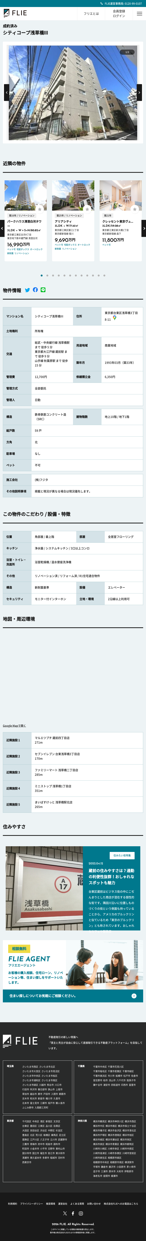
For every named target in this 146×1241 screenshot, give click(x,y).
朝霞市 (62, 1094)
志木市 (25, 1098)
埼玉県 (10, 1066)
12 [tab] (104, 275)
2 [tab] (47, 275)
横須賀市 (129, 1162)
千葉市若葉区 (114, 1071)
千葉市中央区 (100, 1067)
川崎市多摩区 (114, 1153)
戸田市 (46, 1094)
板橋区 (46, 1135)
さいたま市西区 (30, 1067)
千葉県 (81, 1066)
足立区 (62, 1135)
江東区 (41, 1126)
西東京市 (26, 1162)
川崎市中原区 (127, 1149)
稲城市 (53, 1158)
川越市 (42, 1085)
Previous (6, 92)
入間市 (54, 1094)
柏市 (105, 1080)
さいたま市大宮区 (31, 1071)
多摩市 (45, 1158)
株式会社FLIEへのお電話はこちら (121, 1204)
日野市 (51, 1149)
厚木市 (112, 1171)
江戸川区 (34, 1139)
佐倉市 (134, 1076)
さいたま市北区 (47, 1067)
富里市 (132, 1085)
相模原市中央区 (101, 1162)
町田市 (25, 1149)
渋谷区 (43, 1130)
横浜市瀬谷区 (112, 1139)
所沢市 (33, 1089)
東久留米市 (35, 1158)
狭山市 (51, 1089)
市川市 (111, 1076)
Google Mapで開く (14, 725)
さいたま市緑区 (30, 1085)
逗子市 (96, 1171)
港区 (42, 1121)
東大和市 (60, 1153)
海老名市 (97, 1176)
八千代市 (121, 1080)
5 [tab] (64, 275)
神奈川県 (82, 1121)
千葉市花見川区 (116, 1067)
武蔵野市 (62, 1139)
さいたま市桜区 (49, 1076)
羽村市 (61, 1158)
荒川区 (39, 1135)
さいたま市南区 (49, 1080)
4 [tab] (59, 275)
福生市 (43, 1153)
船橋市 (119, 1076)
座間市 (106, 1176)
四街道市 (115, 1085)
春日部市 (42, 1089)
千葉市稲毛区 (100, 1071)
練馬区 (54, 1135)
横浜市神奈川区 (116, 1121)
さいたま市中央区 (31, 1076)
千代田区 (26, 1121)
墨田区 (33, 1126)
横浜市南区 (111, 1126)
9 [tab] (87, 275)
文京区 (56, 1121)
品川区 (49, 1126)
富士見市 (34, 1103)
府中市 (41, 1144)
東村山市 (60, 1149)
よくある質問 (77, 1204)
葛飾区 (25, 1139)
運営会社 (62, 1204)
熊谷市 (50, 1085)
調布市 (56, 1144)
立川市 (53, 1139)
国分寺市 (26, 1153)
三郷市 (43, 1103)
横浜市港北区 (129, 1130)
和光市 (33, 1098)
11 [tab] (99, 275)
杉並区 (59, 1130)
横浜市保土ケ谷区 (127, 1126)
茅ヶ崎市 (131, 1167)
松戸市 (126, 1076)
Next (139, 92)
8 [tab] (82, 275)
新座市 (41, 1098)
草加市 (25, 1094)
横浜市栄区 (126, 1139)
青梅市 (33, 1144)
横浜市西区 (130, 1121)
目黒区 (56, 1126)
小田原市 (121, 1167)
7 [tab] (76, 275)
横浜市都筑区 (127, 1144)
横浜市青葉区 (112, 1144)
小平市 (43, 1149)
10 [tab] (93, 275)
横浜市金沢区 (114, 1130)
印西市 (124, 1085)
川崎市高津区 (100, 1153)
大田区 (25, 1130)
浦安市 (106, 1085)
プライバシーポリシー (31, 1204)
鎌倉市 (104, 1167)
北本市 (25, 1103)
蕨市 (40, 1094)
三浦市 (104, 1171)
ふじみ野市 (28, 1107)
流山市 (112, 1080)
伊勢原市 (128, 1171)
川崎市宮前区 (129, 1153)
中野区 (51, 1130)
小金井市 (34, 1149)
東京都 (10, 1121)
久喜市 (56, 1098)
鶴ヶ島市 (60, 1103)
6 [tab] (70, 275)
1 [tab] (42, 275)
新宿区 (49, 1121)
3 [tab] (53, 275)
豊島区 (25, 1135)
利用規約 (12, 1204)
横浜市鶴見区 (100, 1121)
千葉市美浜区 (100, 1076)
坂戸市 (51, 1103)
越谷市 (33, 1094)
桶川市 (49, 1098)
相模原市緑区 (114, 1158)
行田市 (25, 1089)
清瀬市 (25, 1158)
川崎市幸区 (113, 1149)
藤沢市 (112, 1167)
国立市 (35, 1153)
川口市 (58, 1085)
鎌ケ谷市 (97, 1085)
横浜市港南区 (114, 1135)
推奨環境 (50, 1204)
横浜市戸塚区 (100, 1135)
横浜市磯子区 (100, 1130)
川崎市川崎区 (100, 1149)
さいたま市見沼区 (50, 1071)
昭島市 (49, 1144)
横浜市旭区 (128, 1135)
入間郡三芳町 (41, 1107)
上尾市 (59, 1089)
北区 (32, 1135)
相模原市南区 (117, 1162)
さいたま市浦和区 (31, 1080)
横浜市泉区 (99, 1144)
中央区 (35, 1121)
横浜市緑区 (99, 1139)
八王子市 (44, 1139)
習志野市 (97, 1080)
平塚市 (96, 1167)
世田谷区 (34, 1130)
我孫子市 (131, 1080)
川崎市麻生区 (100, 1158)
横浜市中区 (99, 1126)
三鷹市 (25, 1144)
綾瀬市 (114, 1176)
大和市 (120, 1171)
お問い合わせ (94, 1204)
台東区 (25, 1126)
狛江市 (51, 1153)
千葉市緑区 (128, 1071)
